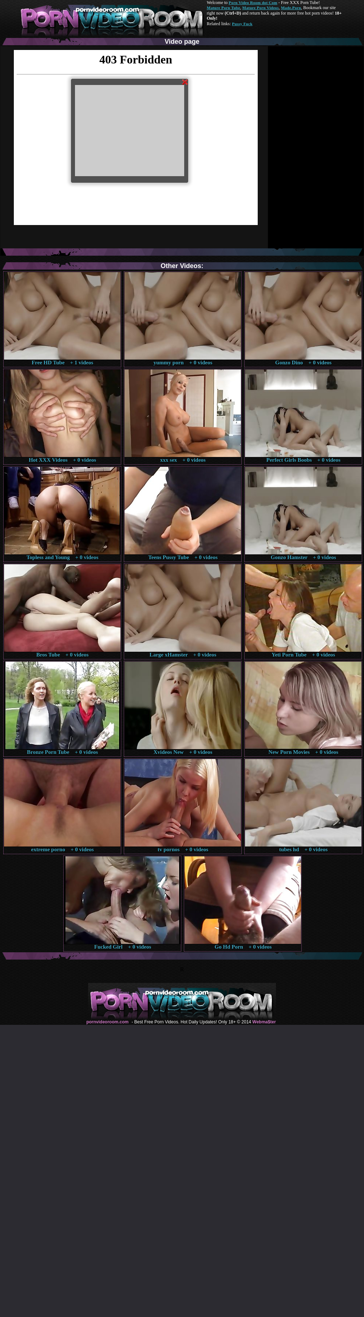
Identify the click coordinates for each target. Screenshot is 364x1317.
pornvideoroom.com (107, 1021)
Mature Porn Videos (260, 7)
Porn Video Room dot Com (253, 2)
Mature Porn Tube (223, 7)
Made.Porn (291, 7)
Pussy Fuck (242, 24)
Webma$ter (264, 1021)
